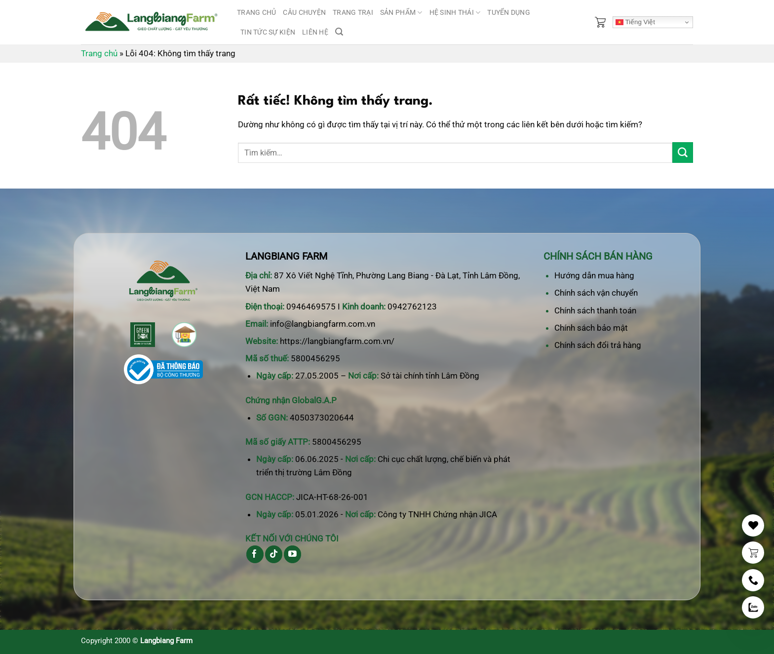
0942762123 (412, 306)
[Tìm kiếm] (339, 31)
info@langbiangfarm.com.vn (322, 324)
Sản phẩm (401, 12)
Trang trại (353, 12)
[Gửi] (682, 152)
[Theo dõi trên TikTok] (273, 554)
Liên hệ (315, 32)
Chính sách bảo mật (591, 328)
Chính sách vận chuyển (596, 293)
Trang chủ (256, 12)
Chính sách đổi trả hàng (597, 345)
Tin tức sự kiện (267, 32)
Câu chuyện (304, 12)
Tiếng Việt (635, 22)
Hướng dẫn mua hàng (594, 275)
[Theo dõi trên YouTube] (292, 554)
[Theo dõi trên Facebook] (255, 554)
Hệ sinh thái (455, 12)
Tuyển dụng (508, 12)
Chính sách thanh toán (595, 310)
